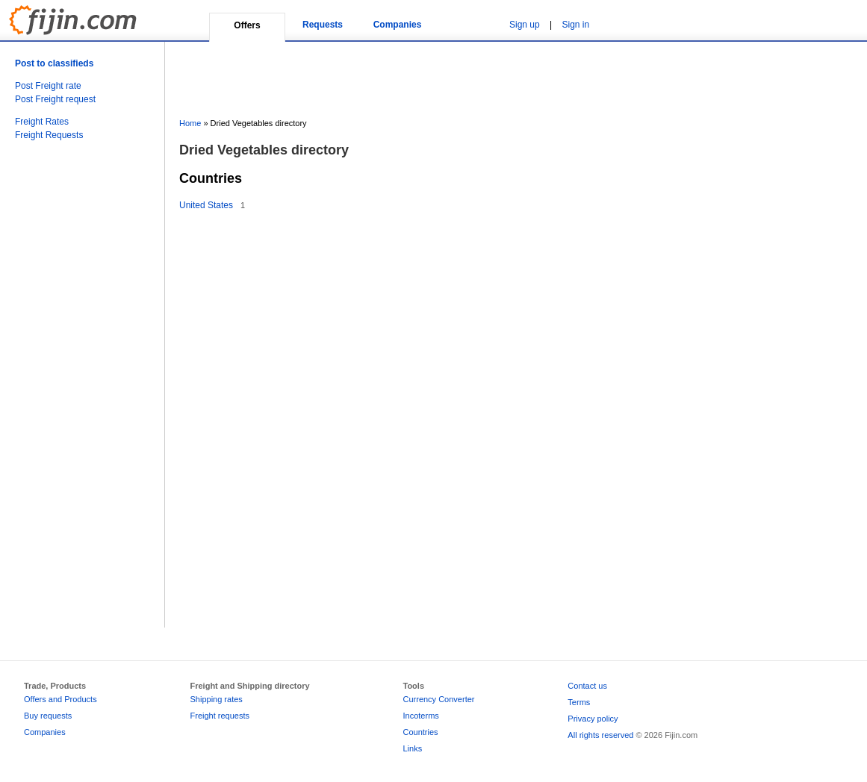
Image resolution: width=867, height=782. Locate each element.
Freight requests (219, 715)
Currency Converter (439, 699)
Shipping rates (216, 699)
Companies (397, 24)
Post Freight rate (48, 86)
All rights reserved (600, 735)
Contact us (587, 685)
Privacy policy (593, 718)
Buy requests (48, 715)
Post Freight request (55, 99)
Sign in (576, 24)
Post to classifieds (54, 63)
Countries (420, 732)
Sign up (524, 24)
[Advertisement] (74, 400)
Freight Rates (42, 121)
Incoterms (421, 715)
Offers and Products (60, 699)
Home (190, 123)
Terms (579, 702)
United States (206, 205)
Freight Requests (49, 135)
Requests (322, 24)
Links (413, 748)
